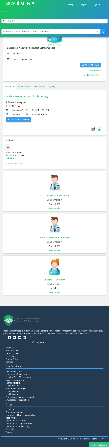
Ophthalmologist (54, 44)
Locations (9, 86)
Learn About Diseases (16, 420)
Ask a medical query (15, 380)
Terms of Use (12, 353)
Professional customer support (20, 397)
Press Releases (12, 350)
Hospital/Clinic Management (18, 377)
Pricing (71, 5)
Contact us (10, 409)
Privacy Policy (12, 359)
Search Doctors (13, 382)
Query (52, 86)
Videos (9, 432)
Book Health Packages (16, 388)
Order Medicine (13, 391)
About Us (10, 347)
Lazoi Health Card (14, 371)
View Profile (54, 208)
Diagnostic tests (13, 385)
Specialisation (39, 86)
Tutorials (10, 429)
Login (84, 5)
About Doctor (23, 86)
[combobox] (57, 21)
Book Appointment (90, 65)
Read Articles (11, 417)
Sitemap (9, 362)
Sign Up (98, 5)
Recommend (95, 70)
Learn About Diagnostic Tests (19, 423)
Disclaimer (10, 356)
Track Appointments (15, 412)
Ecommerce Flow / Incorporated (20, 415)
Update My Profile (92, 75)
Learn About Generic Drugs (18, 426)
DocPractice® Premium (16, 374)
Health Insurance (13, 394)
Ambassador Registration (17, 400)
